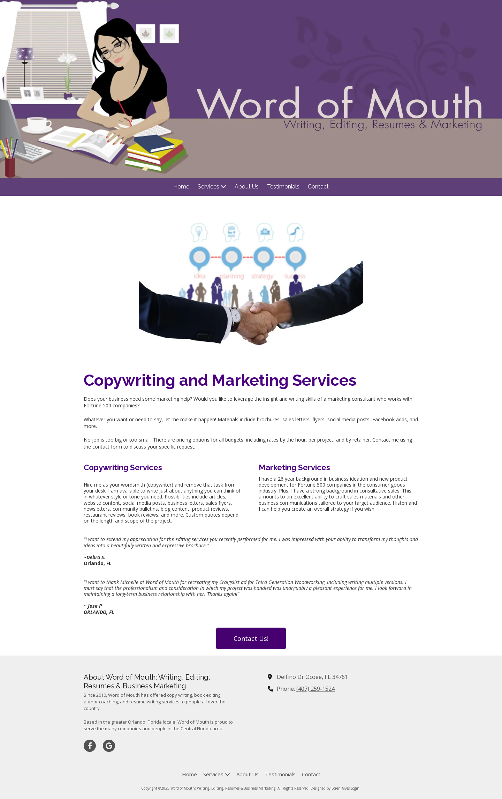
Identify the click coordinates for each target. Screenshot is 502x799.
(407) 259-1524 (315, 689)
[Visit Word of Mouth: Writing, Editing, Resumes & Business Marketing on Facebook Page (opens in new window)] (90, 746)
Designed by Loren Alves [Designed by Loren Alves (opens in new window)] (330, 788)
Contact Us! (251, 638)
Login (355, 788)
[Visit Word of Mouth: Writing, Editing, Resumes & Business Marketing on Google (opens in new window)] (109, 746)
